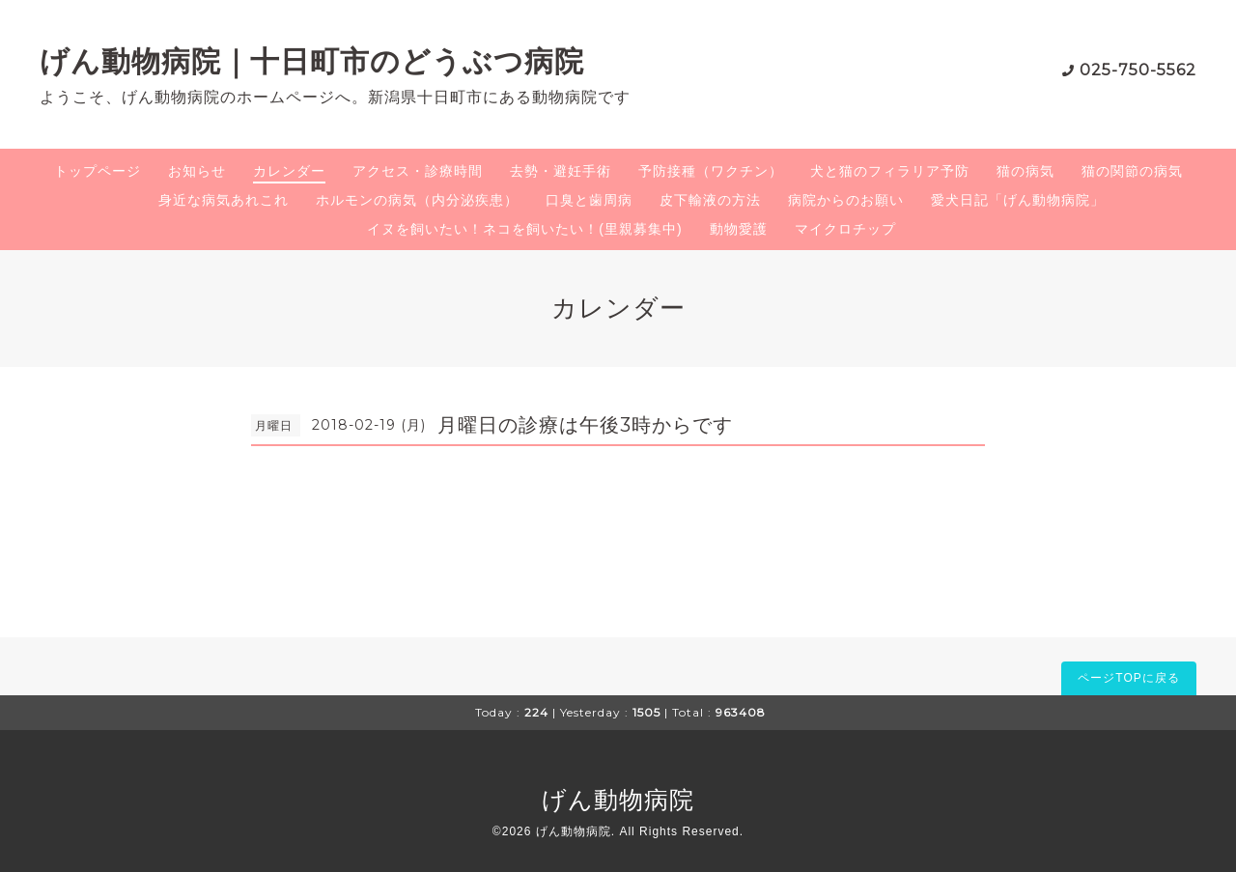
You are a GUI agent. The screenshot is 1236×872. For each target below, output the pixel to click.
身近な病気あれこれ (223, 200)
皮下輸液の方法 (710, 200)
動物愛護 (739, 229)
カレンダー (289, 171)
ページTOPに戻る (1128, 678)
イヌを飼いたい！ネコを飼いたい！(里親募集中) (524, 229)
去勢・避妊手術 (560, 171)
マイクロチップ (845, 229)
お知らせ (197, 171)
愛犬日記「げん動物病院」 (1018, 200)
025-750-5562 (1138, 70)
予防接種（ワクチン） (710, 171)
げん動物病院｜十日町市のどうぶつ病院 (312, 61)
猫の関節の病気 (1132, 171)
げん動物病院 (618, 799)
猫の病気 (1025, 171)
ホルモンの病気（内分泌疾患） (417, 200)
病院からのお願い (846, 200)
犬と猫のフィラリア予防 (889, 171)
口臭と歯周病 (589, 200)
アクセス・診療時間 (417, 171)
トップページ (97, 171)
